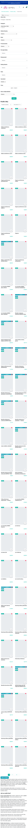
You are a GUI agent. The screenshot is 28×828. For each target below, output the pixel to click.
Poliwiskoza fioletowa (19, 658)
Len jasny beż (4, 552)
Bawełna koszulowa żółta (6, 685)
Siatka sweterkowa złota (20, 153)
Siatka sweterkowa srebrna (21, 127)
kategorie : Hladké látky (6, 19)
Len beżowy (17, 525)
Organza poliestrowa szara (20, 206)
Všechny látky (13, 11)
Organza (17, 233)
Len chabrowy (18, 552)
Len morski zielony (19, 578)
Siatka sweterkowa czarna (6, 153)
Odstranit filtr (3, 27)
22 (16, 774)
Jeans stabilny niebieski (6, 446)
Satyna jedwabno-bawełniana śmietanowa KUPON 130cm (20, 474)
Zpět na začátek (4, 777)
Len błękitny (3, 578)
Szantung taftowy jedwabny (21, 605)
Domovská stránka (5, 11)
